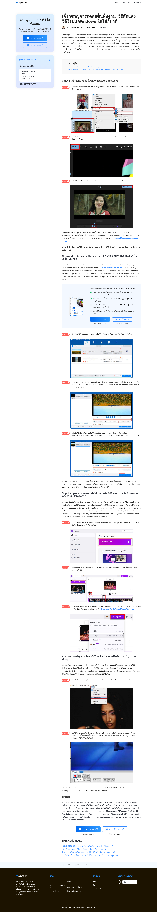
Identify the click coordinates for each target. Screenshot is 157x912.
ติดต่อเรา (70, 881)
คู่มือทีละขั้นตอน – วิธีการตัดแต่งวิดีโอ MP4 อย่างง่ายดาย (87, 849)
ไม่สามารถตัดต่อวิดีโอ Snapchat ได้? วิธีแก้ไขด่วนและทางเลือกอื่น (91, 852)
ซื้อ (94, 885)
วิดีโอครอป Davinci (28, 74)
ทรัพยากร (126, 3)
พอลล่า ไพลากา (77, 28)
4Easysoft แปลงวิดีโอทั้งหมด (112, 268)
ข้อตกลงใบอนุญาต (74, 891)
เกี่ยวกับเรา (53, 881)
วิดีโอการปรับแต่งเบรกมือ (30, 79)
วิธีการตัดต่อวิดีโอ (28, 76)
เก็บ (116, 3)
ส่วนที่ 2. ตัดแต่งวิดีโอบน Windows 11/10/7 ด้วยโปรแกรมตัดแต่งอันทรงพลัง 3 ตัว (95, 69)
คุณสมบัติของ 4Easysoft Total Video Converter (112, 288)
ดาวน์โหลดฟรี (35, 38)
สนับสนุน (137, 3)
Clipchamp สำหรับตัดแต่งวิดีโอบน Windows (117, 609)
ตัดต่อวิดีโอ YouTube (28, 71)
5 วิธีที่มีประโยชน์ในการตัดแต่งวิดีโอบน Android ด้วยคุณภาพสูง (90, 855)
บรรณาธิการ (54, 891)
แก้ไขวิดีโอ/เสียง (89, 28)
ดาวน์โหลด (97, 888)
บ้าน (61, 865)
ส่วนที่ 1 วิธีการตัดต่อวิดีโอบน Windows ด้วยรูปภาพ (84, 67)
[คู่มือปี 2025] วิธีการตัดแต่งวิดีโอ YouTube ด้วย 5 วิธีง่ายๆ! (88, 846)
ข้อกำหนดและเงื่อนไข (75, 887)
